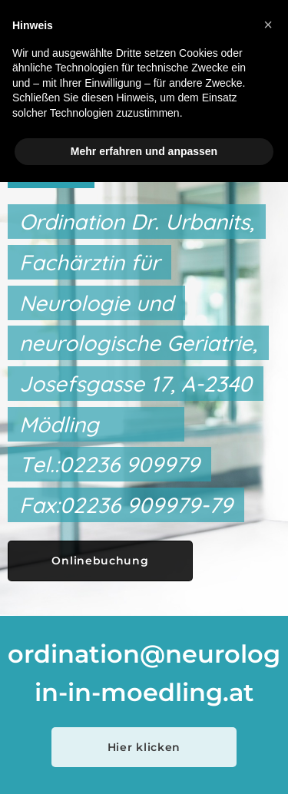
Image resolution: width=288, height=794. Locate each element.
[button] (268, 24)
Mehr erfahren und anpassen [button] (144, 151)
